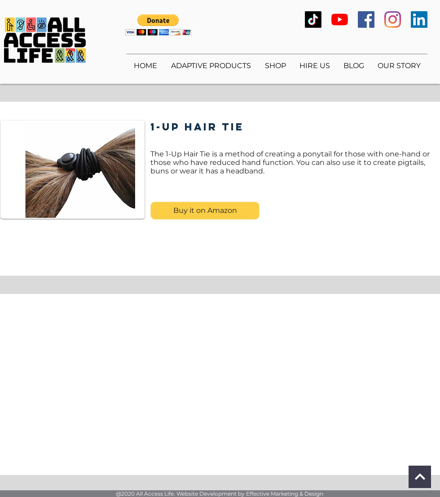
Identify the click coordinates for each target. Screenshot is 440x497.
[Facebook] (366, 19)
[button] (158, 24)
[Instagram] (392, 19)
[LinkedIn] (419, 19)
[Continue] (420, 477)
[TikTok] (313, 19)
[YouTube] (339, 19)
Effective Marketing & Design (284, 493)
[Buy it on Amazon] (205, 211)
